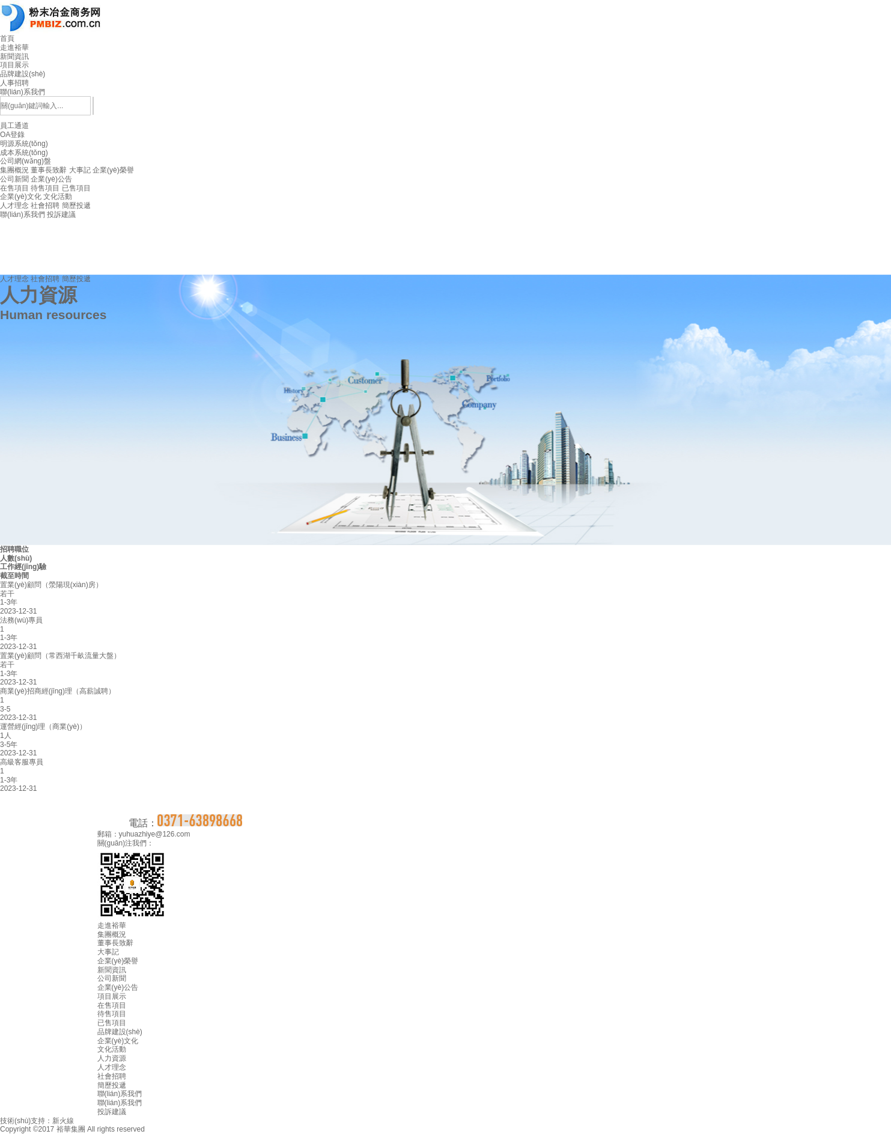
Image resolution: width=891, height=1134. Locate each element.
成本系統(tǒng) (24, 152)
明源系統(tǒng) (24, 143)
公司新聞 (14, 179)
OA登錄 (12, 134)
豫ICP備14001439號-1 (183, 1129)
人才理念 (14, 205)
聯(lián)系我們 (22, 214)
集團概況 (14, 170)
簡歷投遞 (76, 205)
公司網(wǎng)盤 (25, 161)
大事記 (80, 170)
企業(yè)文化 (20, 196)
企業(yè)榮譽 (113, 170)
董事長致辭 (49, 170)
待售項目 (45, 188)
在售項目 (14, 188)
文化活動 (57, 196)
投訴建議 (61, 214)
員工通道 (445, 143)
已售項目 (76, 188)
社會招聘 (45, 205)
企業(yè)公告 (51, 179)
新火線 (63, 1121)
